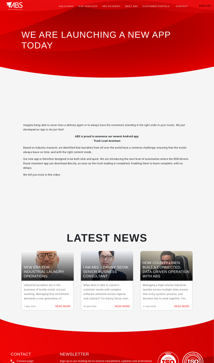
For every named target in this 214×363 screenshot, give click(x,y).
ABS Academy (111, 6)
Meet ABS (131, 6)
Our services (87, 6)
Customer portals (156, 6)
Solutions (66, 6)
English (205, 6)
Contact (182, 6)
